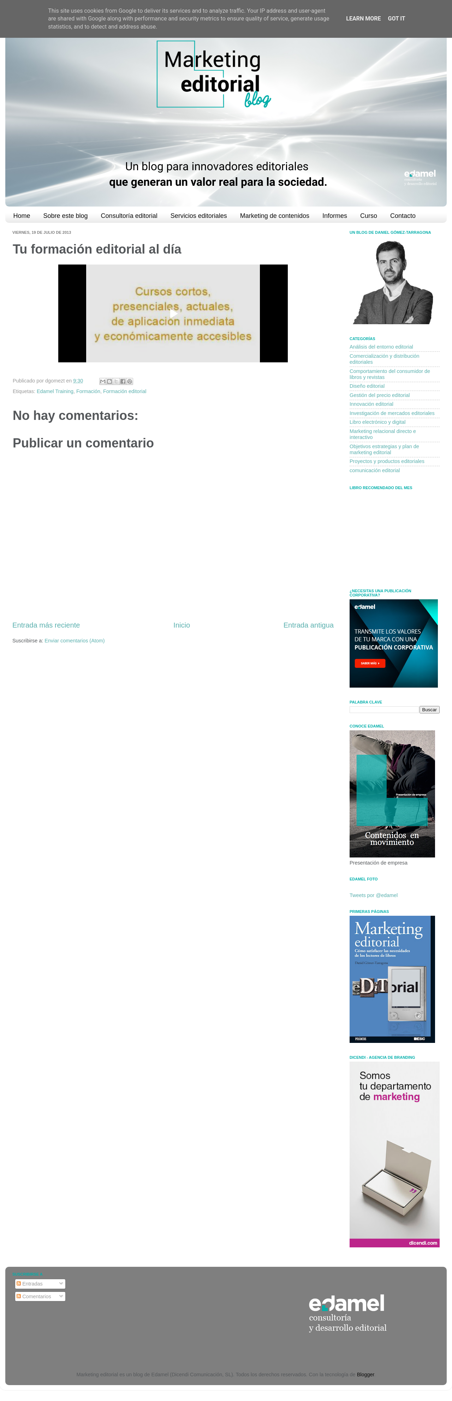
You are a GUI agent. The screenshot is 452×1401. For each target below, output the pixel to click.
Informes (334, 215)
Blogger (365, 1374)
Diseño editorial (367, 386)
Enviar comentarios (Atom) (74, 640)
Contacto (403, 215)
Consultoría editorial (129, 215)
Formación (88, 391)
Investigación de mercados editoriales (392, 413)
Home (21, 215)
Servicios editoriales (199, 215)
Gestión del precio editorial (380, 395)
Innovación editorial (371, 404)
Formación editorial (124, 391)
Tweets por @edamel (374, 895)
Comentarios (34, 1296)
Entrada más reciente (46, 625)
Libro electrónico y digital (377, 422)
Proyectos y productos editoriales (387, 461)
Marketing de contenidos (274, 215)
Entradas (30, 1284)
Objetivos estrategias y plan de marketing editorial (384, 449)
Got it (396, 18)
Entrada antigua (309, 625)
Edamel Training (55, 391)
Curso (368, 215)
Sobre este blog (65, 215)
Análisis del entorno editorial (381, 347)
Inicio (181, 625)
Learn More (363, 18)
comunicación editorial (375, 470)
